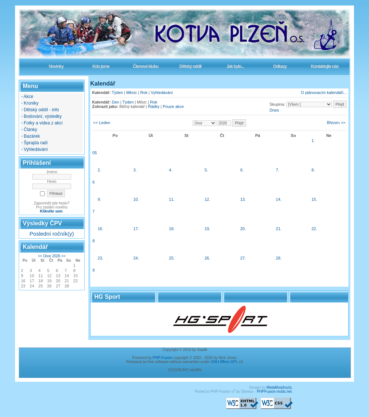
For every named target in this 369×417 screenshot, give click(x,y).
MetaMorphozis (279, 387)
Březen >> (336, 122)
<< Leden (101, 122)
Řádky (154, 106)
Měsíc (131, 92)
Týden (117, 92)
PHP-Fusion (162, 358)
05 (94, 153)
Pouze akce (173, 106)
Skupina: (277, 104)
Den (115, 102)
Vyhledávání (162, 92)
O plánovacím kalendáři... (324, 92)
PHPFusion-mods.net (274, 391)
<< (40, 256)
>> (63, 256)
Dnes (274, 110)
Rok (144, 92)
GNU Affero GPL (224, 362)
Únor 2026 (52, 256)
